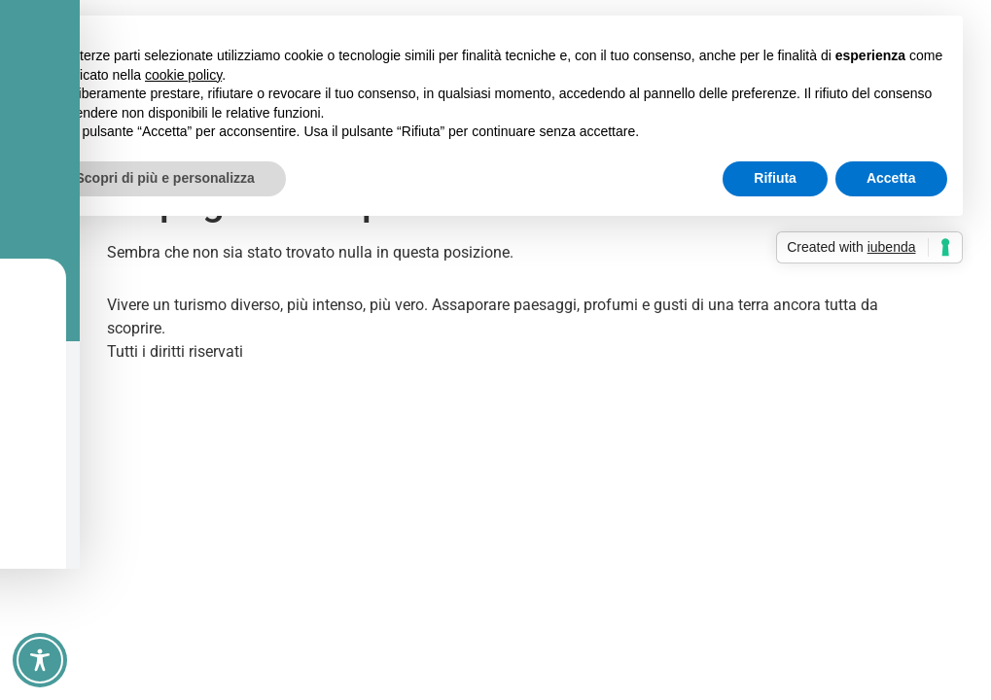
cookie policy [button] (183, 75)
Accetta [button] (891, 178)
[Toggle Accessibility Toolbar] (40, 660)
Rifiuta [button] (775, 178)
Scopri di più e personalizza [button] (165, 178)
